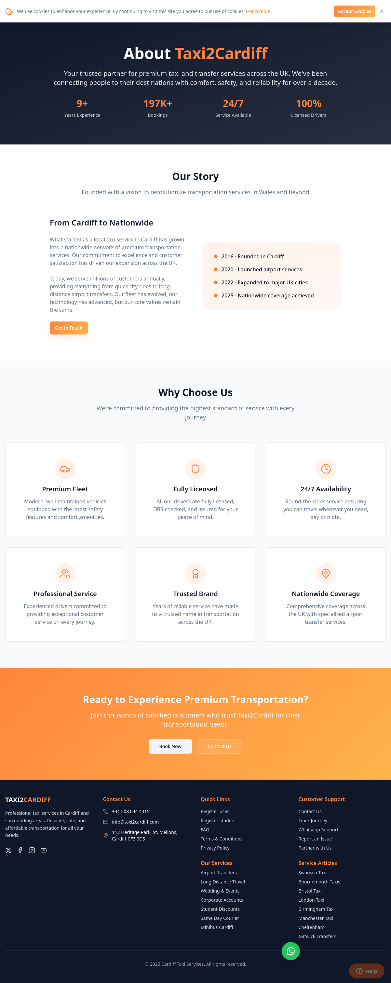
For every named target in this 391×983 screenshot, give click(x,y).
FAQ (205, 829)
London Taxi (311, 900)
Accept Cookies (354, 11)
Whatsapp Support (319, 829)
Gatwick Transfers (318, 936)
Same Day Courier (220, 918)
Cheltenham (312, 927)
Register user (215, 811)
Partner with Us (315, 848)
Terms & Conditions (222, 839)
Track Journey (313, 820)
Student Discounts (220, 909)
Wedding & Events (220, 891)
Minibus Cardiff (217, 927)
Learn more (258, 11)
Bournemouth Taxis (319, 882)
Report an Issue (315, 839)
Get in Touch (69, 328)
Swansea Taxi (313, 872)
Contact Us (220, 746)
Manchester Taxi (316, 918)
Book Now (170, 746)
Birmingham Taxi (317, 909)
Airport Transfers (219, 872)
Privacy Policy (215, 848)
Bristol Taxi (310, 891)
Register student (218, 820)
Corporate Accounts (222, 900)
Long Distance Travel (223, 882)
